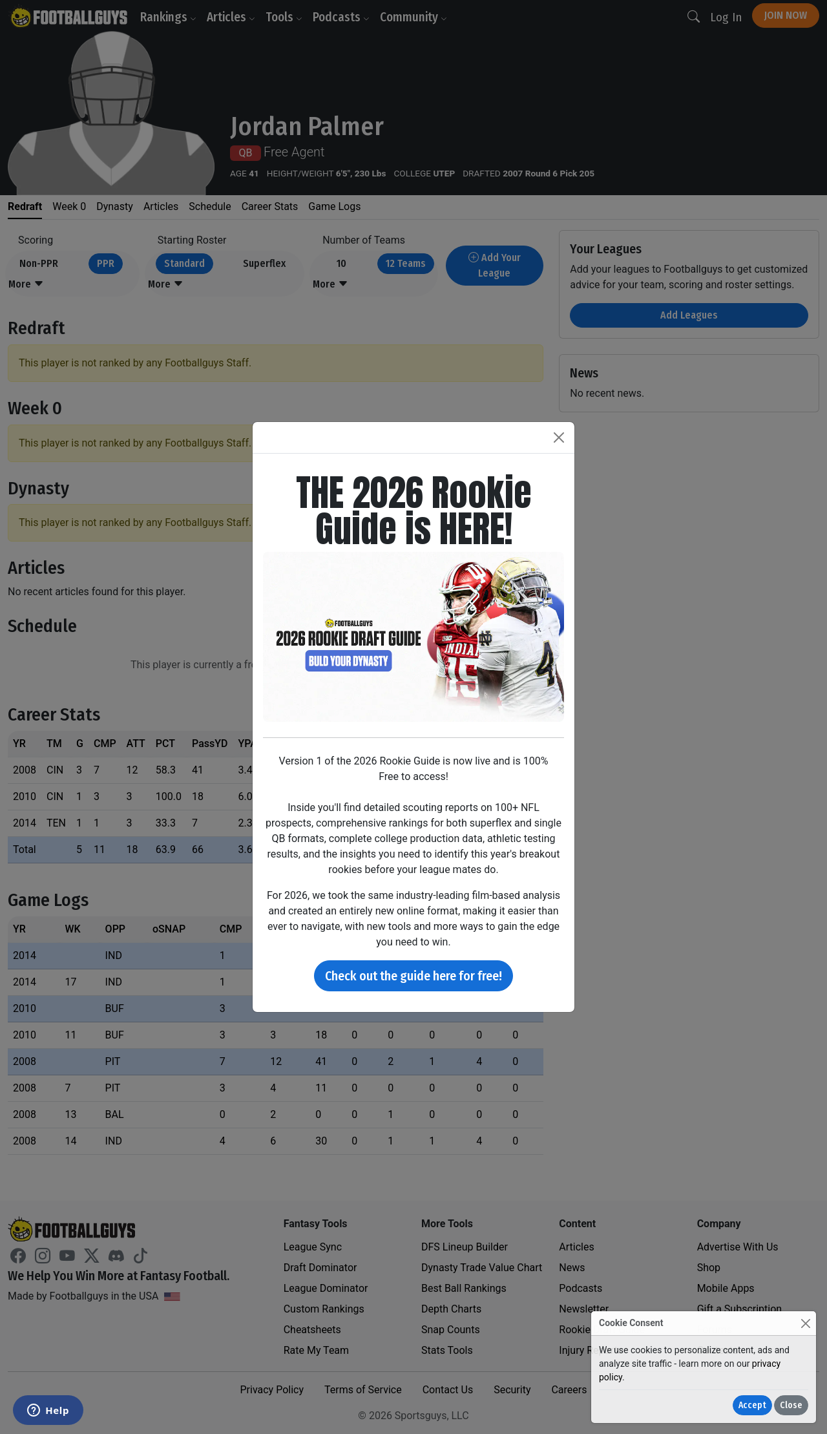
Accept (752, 1405)
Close (791, 1405)
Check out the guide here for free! (413, 976)
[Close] (805, 1323)
